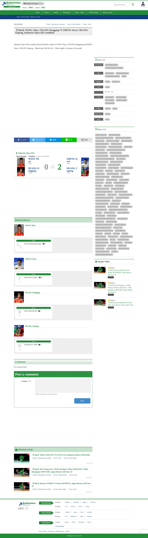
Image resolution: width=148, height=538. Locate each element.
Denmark (81, 522)
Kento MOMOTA (127, 141)
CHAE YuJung (112, 215)
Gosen (75, 512)
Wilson (85, 502)
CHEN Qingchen (113, 168)
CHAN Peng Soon (101, 210)
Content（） (27, 381)
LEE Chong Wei (122, 218)
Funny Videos (109, 73)
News (107, 119)
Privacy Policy (43, 531)
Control (72, 506)
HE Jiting (107, 233)
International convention (112, 76)
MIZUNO (76, 502)
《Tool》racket (57, 458)
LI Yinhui (114, 251)
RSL (82, 512)
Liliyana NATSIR (111, 221)
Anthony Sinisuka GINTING (104, 192)
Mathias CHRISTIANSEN (103, 227)
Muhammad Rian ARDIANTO (104, 198)
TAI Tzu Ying (100, 141)
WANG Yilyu (125, 174)
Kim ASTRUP (121, 159)
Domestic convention (122, 73)
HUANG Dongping (33, 169)
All (66, 506)
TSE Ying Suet (120, 186)
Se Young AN (116, 201)
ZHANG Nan (99, 221)
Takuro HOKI (100, 180)
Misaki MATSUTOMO (102, 177)
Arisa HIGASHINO (115, 153)
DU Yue (112, 239)
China (73, 522)
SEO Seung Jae (100, 215)
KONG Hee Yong (124, 248)
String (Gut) (116, 81)
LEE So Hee (99, 183)
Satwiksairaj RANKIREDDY (104, 254)
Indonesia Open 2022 (26, 153)
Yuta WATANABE (114, 135)
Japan (66, 522)
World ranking (93, 12)
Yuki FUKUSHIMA (114, 165)
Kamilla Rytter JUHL (102, 242)
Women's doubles (121, 100)
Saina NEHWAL (120, 230)
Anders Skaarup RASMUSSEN (119, 156)
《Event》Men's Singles (69, 458)
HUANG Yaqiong (72, 169)
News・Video (79, 12)
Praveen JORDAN (109, 212)
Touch (80, 506)
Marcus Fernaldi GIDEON (123, 138)
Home (38, 12)
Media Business (59, 531)
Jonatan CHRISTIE (123, 212)
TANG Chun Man (112, 180)
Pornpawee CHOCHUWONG (104, 230)
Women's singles (121, 97)
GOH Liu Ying (115, 204)
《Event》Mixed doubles (73, 24)
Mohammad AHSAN (102, 162)
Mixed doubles (110, 103)
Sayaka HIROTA (100, 165)
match (124, 76)
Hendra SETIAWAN (116, 162)
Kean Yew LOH (111, 248)
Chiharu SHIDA (100, 195)
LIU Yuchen (99, 171)
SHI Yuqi (108, 183)
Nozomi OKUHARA (102, 156)
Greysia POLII (100, 174)
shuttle (107, 81)
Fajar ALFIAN (112, 195)
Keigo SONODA (113, 207)
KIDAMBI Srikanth (112, 174)
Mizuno (108, 108)
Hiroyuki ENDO (100, 207)
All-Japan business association (114, 68)
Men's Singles (109, 97)
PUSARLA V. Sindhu (113, 141)
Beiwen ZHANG (100, 236)
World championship (111, 65)
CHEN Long (122, 245)
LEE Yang (116, 233)
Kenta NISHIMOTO (101, 239)
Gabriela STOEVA (123, 239)
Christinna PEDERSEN (120, 183)
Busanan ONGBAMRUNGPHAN (105, 218)
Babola (108, 114)
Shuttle (56, 12)
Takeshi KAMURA (126, 207)
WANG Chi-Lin (119, 171)
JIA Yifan (98, 186)
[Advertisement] (53, 118)
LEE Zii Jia (109, 171)
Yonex (115, 108)
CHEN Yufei (128, 147)
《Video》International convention (55, 24)
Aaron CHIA (112, 245)
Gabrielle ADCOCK (126, 236)
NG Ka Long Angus (116, 242)
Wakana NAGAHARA (102, 189)
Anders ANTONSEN (121, 192)
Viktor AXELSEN (101, 135)
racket (107, 87)
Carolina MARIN (101, 168)
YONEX (67, 502)
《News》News (86, 24)
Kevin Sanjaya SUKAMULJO (104, 138)
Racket (46, 12)
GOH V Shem (100, 248)
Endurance (73, 516)
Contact (67, 531)
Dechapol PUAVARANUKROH (105, 159)
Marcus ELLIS (108, 186)
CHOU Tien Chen (116, 144)
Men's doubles (110, 100)
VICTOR (92, 502)
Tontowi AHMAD (120, 224)
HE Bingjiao (125, 204)
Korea (89, 522)
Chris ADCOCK (113, 236)
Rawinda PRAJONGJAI (102, 201)
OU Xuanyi (128, 242)
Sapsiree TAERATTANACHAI (115, 150)
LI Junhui (98, 212)
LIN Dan (124, 233)
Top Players (66, 12)
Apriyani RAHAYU (101, 153)
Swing (87, 506)
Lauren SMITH (124, 180)
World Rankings (59, 526)
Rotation (89, 516)
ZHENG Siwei (100, 150)
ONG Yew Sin (118, 227)
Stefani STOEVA (101, 245)
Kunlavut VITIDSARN (102, 251)
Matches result (107, 12)
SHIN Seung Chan (117, 177)
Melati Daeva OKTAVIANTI (104, 224)
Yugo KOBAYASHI (117, 189)
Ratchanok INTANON (115, 147)
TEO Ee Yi (99, 233)
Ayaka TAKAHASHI (102, 204)
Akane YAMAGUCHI (102, 144)
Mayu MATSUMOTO (125, 195)
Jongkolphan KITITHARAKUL (118, 210)
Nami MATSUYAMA (122, 198)
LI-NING (89, 512)
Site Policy (51, 531)
